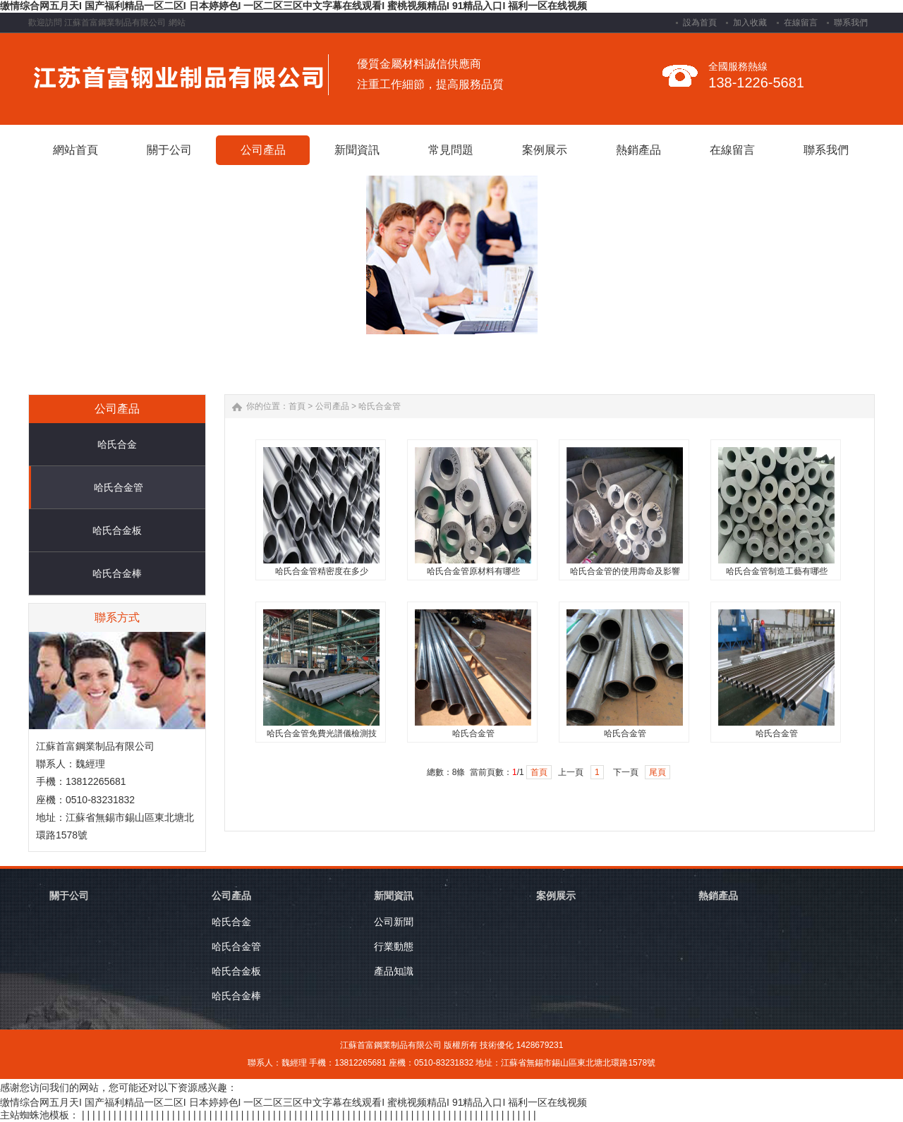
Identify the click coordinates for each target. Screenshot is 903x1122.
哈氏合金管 (118, 487)
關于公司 (69, 895)
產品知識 (393, 971)
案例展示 (556, 895)
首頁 (297, 406)
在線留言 (801, 23)
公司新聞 (393, 921)
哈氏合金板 (117, 530)
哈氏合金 (117, 444)
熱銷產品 (718, 895)
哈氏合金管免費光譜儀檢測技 (322, 733)
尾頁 (657, 772)
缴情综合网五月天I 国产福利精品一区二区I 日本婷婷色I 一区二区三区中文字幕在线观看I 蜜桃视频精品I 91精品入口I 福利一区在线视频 (293, 5)
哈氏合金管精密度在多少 (321, 571)
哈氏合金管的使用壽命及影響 (625, 571)
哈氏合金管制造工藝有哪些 (777, 571)
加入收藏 (750, 23)
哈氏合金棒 (117, 573)
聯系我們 (851, 23)
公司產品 (332, 406)
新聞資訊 (393, 895)
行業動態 (393, 946)
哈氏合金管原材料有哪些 (473, 571)
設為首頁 (700, 23)
